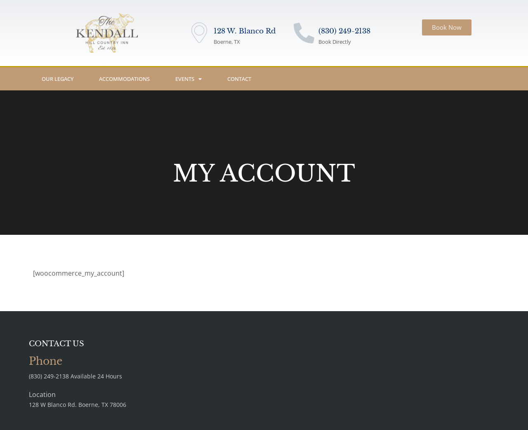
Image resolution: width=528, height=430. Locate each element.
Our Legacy (57, 79)
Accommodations (124, 79)
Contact (239, 79)
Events (188, 79)
